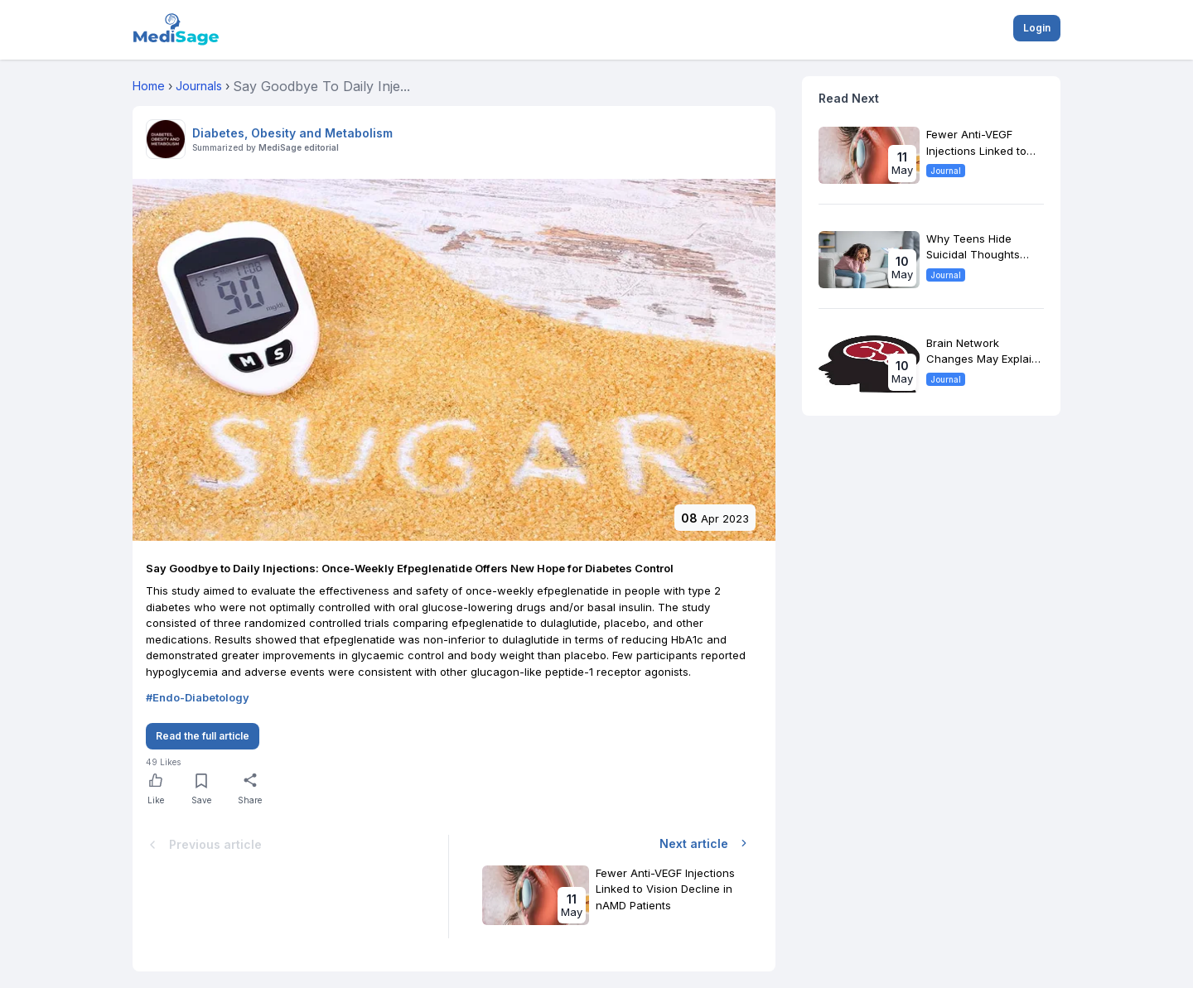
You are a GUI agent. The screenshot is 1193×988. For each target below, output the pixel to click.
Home (149, 86)
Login (1037, 28)
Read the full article (202, 736)
